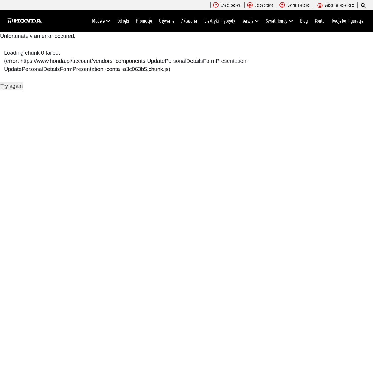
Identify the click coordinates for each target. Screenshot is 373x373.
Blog (304, 21)
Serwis (250, 21)
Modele (101, 21)
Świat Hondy (279, 21)
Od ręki (123, 21)
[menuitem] (231, 5)
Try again (11, 86)
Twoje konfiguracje (347, 21)
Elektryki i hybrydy (219, 21)
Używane (166, 21)
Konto (320, 21)
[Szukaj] (363, 5)
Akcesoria (189, 21)
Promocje (144, 21)
